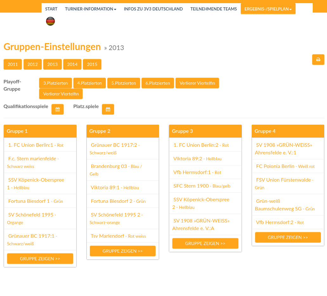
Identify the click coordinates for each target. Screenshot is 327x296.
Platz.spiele (86, 106)
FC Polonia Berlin (285, 166)
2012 (33, 64)
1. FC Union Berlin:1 (35, 145)
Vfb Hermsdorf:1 (196, 172)
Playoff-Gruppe (12, 85)
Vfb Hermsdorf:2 (279, 222)
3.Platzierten (55, 83)
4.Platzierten (89, 83)
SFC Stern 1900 (201, 186)
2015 (92, 64)
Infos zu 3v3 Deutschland (153, 8)
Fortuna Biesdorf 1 (35, 201)
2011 (13, 64)
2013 (52, 64)
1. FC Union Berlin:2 (200, 145)
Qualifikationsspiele (25, 106)
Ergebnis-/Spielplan (268, 8)
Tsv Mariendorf (118, 236)
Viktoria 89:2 (197, 158)
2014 (72, 64)
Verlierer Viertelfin (197, 83)
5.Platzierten (123, 83)
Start (51, 8)
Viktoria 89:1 (114, 187)
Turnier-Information (90, 8)
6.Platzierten (158, 83)
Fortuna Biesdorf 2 (118, 201)
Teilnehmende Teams (213, 8)
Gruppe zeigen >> (40, 258)
